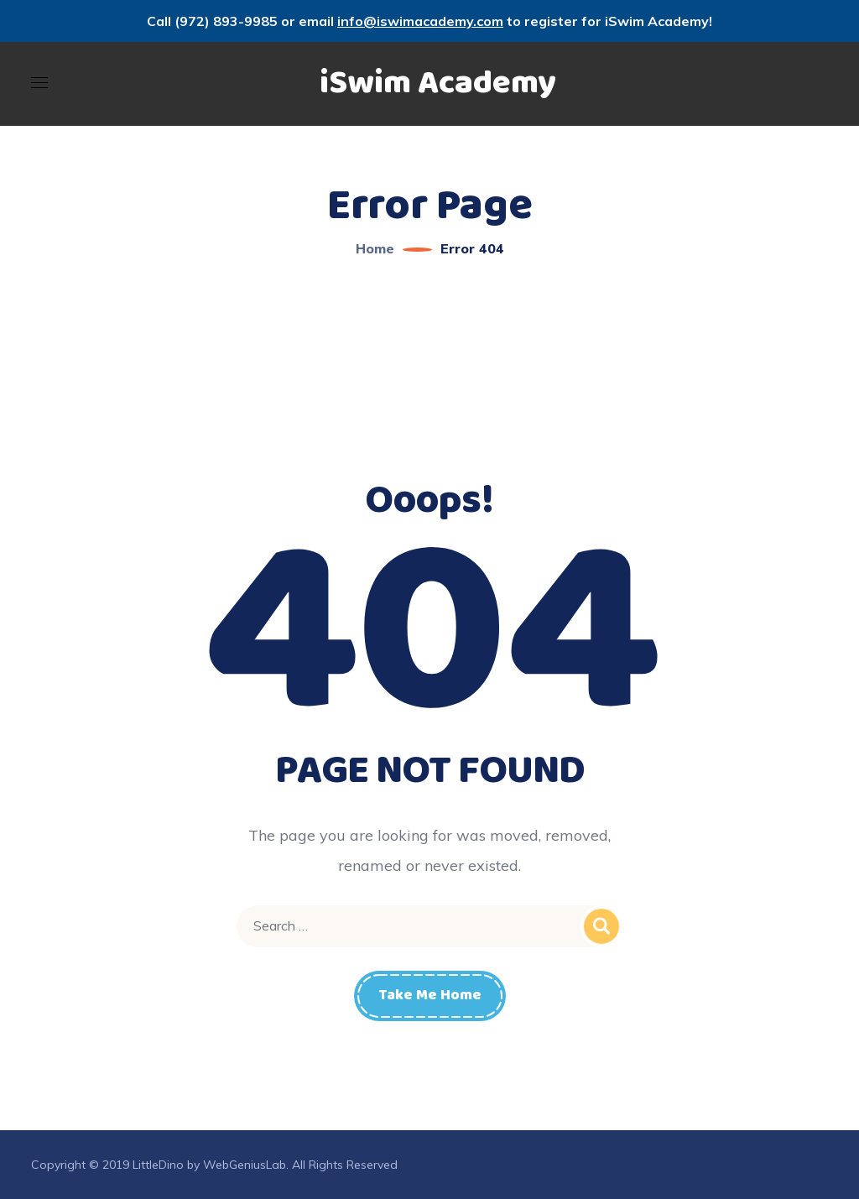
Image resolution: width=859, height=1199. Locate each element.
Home (375, 248)
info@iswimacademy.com (420, 21)
